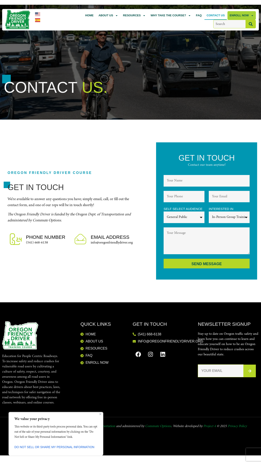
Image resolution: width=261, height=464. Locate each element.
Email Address (110, 237)
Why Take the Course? (170, 15)
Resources (134, 15)
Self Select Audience (183, 209)
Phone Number (45, 237)
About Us (108, 15)
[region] (56, 433)
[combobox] (229, 24)
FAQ (199, 15)
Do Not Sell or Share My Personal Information (54, 447)
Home (89, 15)
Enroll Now (242, 15)
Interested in (221, 209)
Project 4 (209, 426)
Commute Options (158, 426)
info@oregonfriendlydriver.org (112, 243)
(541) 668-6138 (37, 243)
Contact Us (216, 15)
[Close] (100, 414)
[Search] (251, 24)
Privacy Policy (237, 426)
